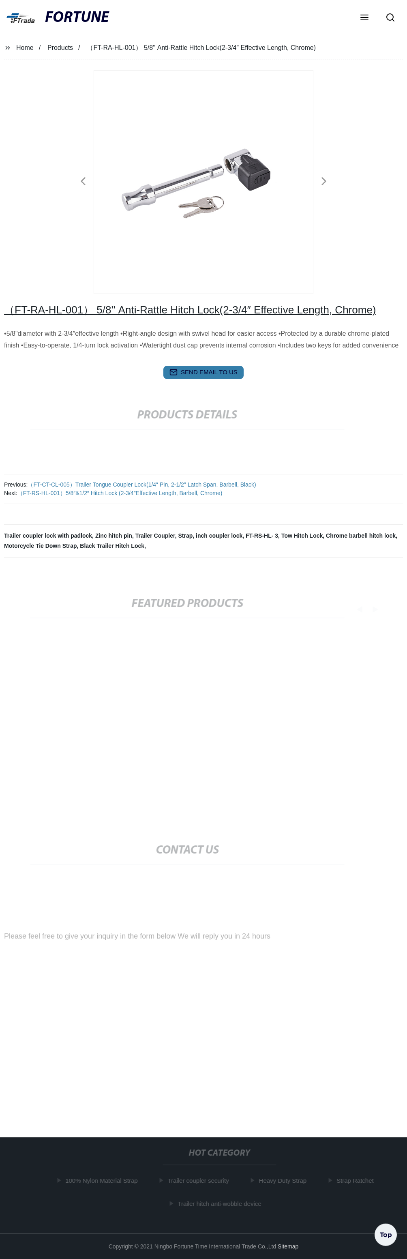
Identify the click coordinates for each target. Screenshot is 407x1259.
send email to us (203, 372)
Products (60, 47)
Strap (185, 535)
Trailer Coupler (155, 535)
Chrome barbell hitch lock (361, 535)
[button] (364, 18)
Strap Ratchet (357, 1180)
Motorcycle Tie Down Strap (40, 546)
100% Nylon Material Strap (104, 1180)
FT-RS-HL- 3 (262, 535)
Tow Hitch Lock (302, 535)
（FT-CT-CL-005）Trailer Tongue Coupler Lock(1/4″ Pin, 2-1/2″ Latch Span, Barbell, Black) (142, 484)
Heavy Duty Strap (285, 1180)
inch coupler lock (219, 535)
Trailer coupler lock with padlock (48, 535)
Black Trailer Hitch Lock (112, 546)
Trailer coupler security (200, 1180)
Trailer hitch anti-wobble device (221, 1203)
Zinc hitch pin (113, 535)
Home (25, 47)
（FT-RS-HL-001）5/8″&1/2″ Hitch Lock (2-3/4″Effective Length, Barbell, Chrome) (120, 493)
